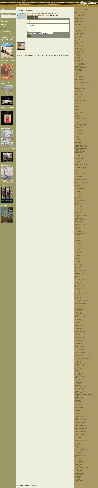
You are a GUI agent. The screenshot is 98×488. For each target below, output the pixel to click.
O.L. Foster (77, 155)
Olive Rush (77, 339)
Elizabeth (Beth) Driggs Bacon (82, 27)
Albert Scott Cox (78, 109)
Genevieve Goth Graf (80, 173)
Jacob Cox (77, 110)
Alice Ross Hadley (79, 186)
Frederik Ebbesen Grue (80, 179)
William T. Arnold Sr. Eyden (81, 146)
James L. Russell (79, 340)
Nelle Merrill (77, 261)
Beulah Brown (78, 66)
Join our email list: (5, 14)
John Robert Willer (79, 447)
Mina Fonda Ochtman (80, 295)
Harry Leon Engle (79, 140)
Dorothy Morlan (78, 271)
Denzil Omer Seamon (80, 349)
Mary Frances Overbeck (80, 303)
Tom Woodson (78, 462)
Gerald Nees (78, 282)
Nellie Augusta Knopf (79, 231)
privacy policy (4, 26)
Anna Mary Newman (79, 285)
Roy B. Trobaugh (79, 416)
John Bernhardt (78, 49)
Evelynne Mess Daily (79, 115)
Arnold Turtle (78, 421)
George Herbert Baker (80, 28)
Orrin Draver (78, 128)
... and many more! (79, 480)
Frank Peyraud (78, 310)
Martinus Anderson (79, 21)
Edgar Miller (77, 267)
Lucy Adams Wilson (79, 453)
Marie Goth (77, 170)
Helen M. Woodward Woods (81, 467)
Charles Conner (78, 104)
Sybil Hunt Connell (79, 102)
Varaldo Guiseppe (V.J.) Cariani (82, 82)
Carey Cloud (78, 97)
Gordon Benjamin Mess (80, 266)
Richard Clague (78, 94)
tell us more (23, 55)
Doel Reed (77, 322)
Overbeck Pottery (79, 304)
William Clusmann (79, 99)
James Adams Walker (80, 434)
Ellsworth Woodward (79, 465)
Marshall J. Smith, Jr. (79, 374)
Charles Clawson (79, 96)
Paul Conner (78, 103)
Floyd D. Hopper (78, 206)
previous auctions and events (8, 37)
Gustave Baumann (79, 42)
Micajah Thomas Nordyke (81, 292)
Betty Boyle (77, 57)
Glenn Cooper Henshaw (80, 200)
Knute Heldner (78, 197)
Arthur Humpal (78, 210)
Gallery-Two (25, 0)
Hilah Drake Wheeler (79, 443)
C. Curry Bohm (78, 54)
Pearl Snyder (78, 379)
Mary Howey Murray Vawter (81, 428)
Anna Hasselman (79, 192)
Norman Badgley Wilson (80, 455)
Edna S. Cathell (78, 85)
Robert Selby (78, 350)
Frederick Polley (78, 313)
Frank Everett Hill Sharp (80, 356)
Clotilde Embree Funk (80, 163)
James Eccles (78, 136)
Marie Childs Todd (79, 407)
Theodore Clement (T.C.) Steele (82, 386)
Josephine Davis (79, 119)
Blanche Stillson (78, 392)
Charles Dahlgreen (79, 113)
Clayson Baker (78, 30)
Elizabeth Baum (78, 40)
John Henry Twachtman (80, 422)
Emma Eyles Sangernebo (81, 342)
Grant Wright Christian (80, 90)
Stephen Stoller (78, 395)
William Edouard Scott (80, 346)
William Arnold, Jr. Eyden (80, 145)
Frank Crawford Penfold (80, 307)
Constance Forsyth (79, 154)
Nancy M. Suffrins (79, 398)
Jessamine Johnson (79, 218)
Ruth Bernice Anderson (80, 22)
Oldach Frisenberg (79, 160)
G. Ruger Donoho (79, 127)
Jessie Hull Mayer (79, 254)
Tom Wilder (77, 446)
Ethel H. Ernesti (78, 143)
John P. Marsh (78, 248)
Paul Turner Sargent (79, 343)
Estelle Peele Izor (79, 213)
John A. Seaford (78, 348)
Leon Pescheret (78, 309)
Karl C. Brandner (79, 60)
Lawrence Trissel (79, 415)
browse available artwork (7, 30)
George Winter (78, 459)
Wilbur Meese (78, 258)
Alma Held (77, 195)
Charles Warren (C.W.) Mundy (82, 277)
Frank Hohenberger (79, 204)
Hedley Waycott (78, 437)
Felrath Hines (78, 201)
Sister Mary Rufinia (79, 337)
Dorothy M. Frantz (79, 158)
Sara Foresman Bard (79, 33)
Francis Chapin (78, 87)
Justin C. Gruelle (79, 181)
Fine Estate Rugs (18, 0)
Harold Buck (78, 73)
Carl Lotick (77, 246)
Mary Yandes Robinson (80, 331)
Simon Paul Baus (79, 45)
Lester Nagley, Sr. (79, 280)
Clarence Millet (78, 268)
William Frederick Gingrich (81, 164)
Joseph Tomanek (79, 409)
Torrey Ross (77, 334)
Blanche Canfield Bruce (80, 67)
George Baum (78, 39)
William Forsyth (78, 152)
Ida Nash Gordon (79, 169)
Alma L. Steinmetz (79, 389)
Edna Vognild (78, 432)
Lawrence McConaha (80, 257)
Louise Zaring (78, 471)
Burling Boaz (78, 476)
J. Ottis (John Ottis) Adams (81, 14)
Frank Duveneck (78, 133)
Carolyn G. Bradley (79, 58)
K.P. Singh (77, 367)
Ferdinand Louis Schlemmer (81, 345)
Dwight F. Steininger (79, 388)
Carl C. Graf (77, 172)
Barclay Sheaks (78, 359)
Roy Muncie (77, 276)
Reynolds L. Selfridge (80, 352)
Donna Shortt (78, 361)
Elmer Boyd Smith (79, 373)
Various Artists (78, 25)
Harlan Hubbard (78, 207)
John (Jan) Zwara (79, 474)
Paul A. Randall (78, 319)
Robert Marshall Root (80, 333)
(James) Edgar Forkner (80, 149)
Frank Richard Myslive (80, 279)
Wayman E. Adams (79, 15)
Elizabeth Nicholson (79, 286)
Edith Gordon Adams (79, 12)
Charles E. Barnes (79, 34)
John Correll (77, 106)
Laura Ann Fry (78, 161)
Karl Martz (77, 249)
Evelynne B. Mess (79, 263)
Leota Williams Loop (79, 245)
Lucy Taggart (78, 404)
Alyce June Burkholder (80, 79)
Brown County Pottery (80, 316)
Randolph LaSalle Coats (80, 100)
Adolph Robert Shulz (79, 364)
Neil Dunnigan (78, 131)
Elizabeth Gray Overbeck (80, 298)
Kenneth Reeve (78, 324)
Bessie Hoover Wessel (80, 440)
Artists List (19, 57)
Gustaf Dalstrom (78, 116)
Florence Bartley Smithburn (81, 376)
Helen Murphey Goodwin (80, 167)
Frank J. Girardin (79, 166)
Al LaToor (77, 237)
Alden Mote (77, 274)
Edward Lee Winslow (80, 458)
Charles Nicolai (78, 288)
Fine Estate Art (11, 0)
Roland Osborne (78, 297)
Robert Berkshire (79, 48)
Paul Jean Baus (78, 43)
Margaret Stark (78, 383)
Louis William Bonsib (79, 55)
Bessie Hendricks (79, 198)
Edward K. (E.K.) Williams (81, 449)
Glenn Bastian (78, 37)
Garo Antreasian (78, 24)
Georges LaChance (79, 236)
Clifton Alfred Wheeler (80, 441)
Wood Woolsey (78, 470)
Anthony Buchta (78, 70)
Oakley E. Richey (79, 328)
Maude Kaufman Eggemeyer (81, 137)
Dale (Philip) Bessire (79, 51)
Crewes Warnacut (79, 435)
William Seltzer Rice (79, 325)
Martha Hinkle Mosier (80, 273)
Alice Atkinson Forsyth (80, 151)
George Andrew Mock (80, 270)
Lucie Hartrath (78, 191)
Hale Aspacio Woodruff (80, 461)
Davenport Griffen (79, 176)
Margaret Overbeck (79, 301)
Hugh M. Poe (78, 312)
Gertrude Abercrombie (80, 11)
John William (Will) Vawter (81, 427)
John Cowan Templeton (80, 406)
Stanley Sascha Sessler (80, 353)
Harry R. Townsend (79, 412)
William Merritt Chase (80, 88)
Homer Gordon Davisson (80, 124)
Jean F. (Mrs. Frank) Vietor (81, 431)
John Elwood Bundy (79, 76)
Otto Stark (77, 385)
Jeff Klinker (77, 228)
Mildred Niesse (78, 289)
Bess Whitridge (78, 444)
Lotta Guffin (77, 184)
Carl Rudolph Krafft (79, 233)
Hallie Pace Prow (79, 318)
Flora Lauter (77, 239)
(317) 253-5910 (54, 15)
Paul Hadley (77, 185)
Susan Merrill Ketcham (80, 224)
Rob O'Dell (77, 294)
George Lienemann (79, 242)
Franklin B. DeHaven (79, 125)
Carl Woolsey (78, 468)
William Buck (78, 72)
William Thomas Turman (80, 419)
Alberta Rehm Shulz (79, 365)
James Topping (78, 410)
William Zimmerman (79, 473)
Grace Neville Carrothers (80, 84)
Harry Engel (77, 139)
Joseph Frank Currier (80, 112)
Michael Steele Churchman (81, 91)
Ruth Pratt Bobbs (79, 52)
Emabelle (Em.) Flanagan (81, 148)
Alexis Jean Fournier (79, 157)
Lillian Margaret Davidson (81, 118)
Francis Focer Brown (79, 64)
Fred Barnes (78, 36)
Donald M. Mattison (79, 252)
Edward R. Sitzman (79, 368)
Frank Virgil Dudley (79, 130)
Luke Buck (77, 75)
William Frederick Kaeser (80, 219)
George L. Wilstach (79, 456)
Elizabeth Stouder (79, 397)
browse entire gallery (6, 33)
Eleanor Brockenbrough (80, 61)
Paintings (19, 18)
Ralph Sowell (78, 380)
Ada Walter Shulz (79, 362)
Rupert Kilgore (78, 225)
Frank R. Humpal (79, 209)
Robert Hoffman (78, 203)
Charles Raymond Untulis (81, 425)
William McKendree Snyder (81, 377)
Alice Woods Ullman (79, 424)
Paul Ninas (77, 291)
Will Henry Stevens (79, 391)
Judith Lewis (78, 240)
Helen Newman (78, 283)
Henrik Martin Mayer (79, 255)
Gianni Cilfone (78, 93)
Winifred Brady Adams (80, 17)
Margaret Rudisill (79, 336)
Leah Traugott (78, 413)
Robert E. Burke (78, 78)
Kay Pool (77, 315)
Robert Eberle (78, 134)
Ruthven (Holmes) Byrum (80, 81)
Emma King (77, 227)
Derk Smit (77, 370)
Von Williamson (78, 452)
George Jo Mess (79, 264)
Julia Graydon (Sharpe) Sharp (82, 358)
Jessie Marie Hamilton (80, 188)
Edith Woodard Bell (79, 46)
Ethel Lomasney (78, 243)
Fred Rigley (77, 330)
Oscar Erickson (78, 142)
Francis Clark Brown (79, 63)
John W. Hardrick (79, 189)
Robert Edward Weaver (80, 438)
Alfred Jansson (78, 216)
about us (3, 23)
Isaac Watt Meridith (79, 260)
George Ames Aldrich (80, 20)
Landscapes (19, 16)
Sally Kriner (77, 234)
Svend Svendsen (79, 400)
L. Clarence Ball (78, 31)
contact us (3, 24)
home (2, 20)
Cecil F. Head (78, 194)
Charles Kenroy (78, 222)
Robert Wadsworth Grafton (81, 175)
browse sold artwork (6, 31)
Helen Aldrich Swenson (80, 403)
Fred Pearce (78, 306)
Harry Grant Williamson (80, 450)
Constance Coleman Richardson (82, 327)
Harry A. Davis (78, 121)
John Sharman (78, 355)
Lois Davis (77, 122)
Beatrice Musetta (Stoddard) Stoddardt (83, 394)
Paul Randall (78, 321)
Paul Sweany (78, 401)
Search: (3, 9)
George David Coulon (80, 107)
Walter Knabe (78, 230)
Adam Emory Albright (80, 18)
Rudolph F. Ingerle (79, 212)
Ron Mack (77, 479)
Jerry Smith (77, 371)
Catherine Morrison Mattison (81, 251)
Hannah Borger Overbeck (81, 300)
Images (30, 33)
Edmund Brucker (79, 69)
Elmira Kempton (78, 221)
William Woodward (79, 464)
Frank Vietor (78, 430)
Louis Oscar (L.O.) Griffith (81, 178)
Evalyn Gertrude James (80, 215)
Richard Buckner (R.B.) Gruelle (82, 182)
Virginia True (78, 418)
